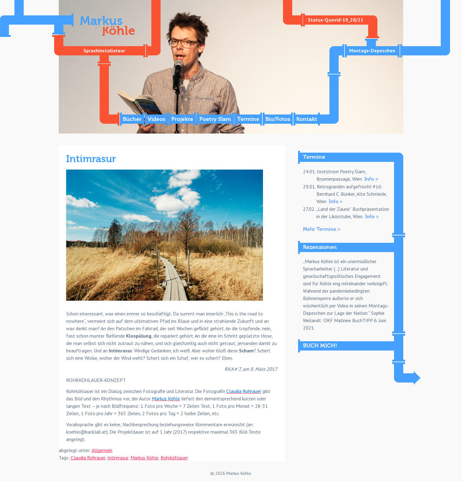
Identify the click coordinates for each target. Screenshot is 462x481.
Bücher (132, 119)
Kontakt (306, 119)
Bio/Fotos (277, 119)
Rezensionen (320, 247)
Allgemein (102, 450)
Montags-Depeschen (372, 50)
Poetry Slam (215, 119)
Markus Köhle (144, 458)
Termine (248, 119)
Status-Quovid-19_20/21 (335, 20)
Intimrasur (117, 458)
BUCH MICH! (320, 346)
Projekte (182, 119)
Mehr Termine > (322, 229)
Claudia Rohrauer (88, 458)
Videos (156, 119)
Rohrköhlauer (174, 458)
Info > (371, 179)
